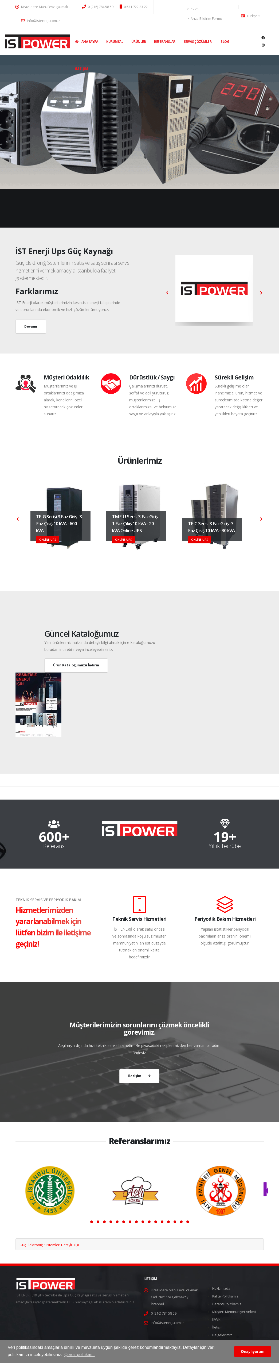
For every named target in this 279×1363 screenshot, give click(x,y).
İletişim (81, 68)
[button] (91, 1221)
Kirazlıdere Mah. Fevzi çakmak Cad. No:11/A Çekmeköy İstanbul (174, 1297)
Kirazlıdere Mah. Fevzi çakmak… (42, 7)
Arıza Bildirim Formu (204, 18)
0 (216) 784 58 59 (97, 7)
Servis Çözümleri (198, 41)
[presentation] (18, 519)
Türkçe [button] (250, 16)
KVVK (193, 9)
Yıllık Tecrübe (225, 846)
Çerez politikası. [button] (79, 1354)
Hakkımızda (221, 1288)
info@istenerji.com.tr (40, 20)
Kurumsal (114, 41)
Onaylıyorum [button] (252, 1351)
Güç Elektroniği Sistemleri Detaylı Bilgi (49, 1244)
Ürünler (138, 41)
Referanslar (164, 41)
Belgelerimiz (222, 1335)
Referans (54, 846)
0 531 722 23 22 (134, 7)
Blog (225, 41)
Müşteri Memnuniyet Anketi (234, 1312)
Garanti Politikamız (226, 1304)
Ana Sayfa (86, 41)
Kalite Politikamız (225, 1296)
